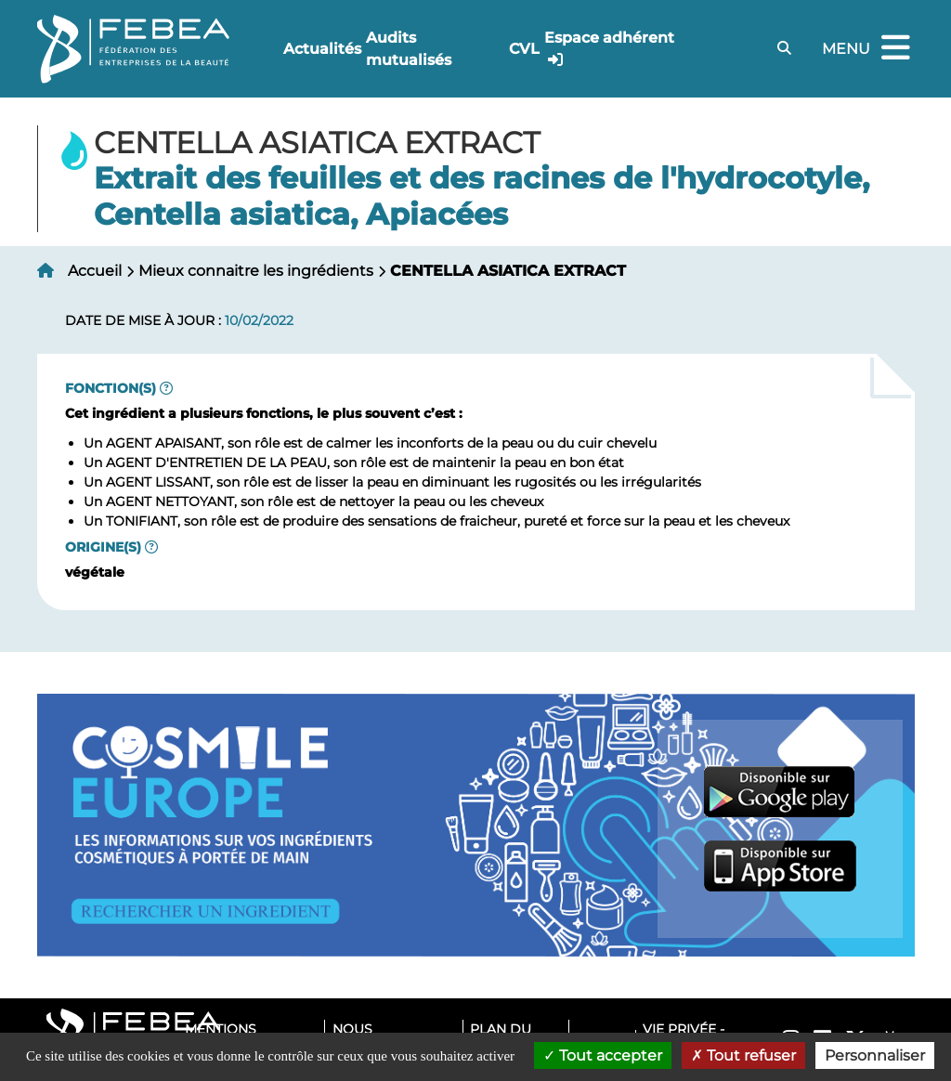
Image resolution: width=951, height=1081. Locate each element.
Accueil (95, 271)
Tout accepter (602, 1055)
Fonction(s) (110, 388)
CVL (524, 49)
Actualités (322, 49)
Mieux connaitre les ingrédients (255, 271)
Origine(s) (103, 547)
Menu (868, 48)
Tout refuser (743, 1055)
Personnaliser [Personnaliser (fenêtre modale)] (875, 1055)
